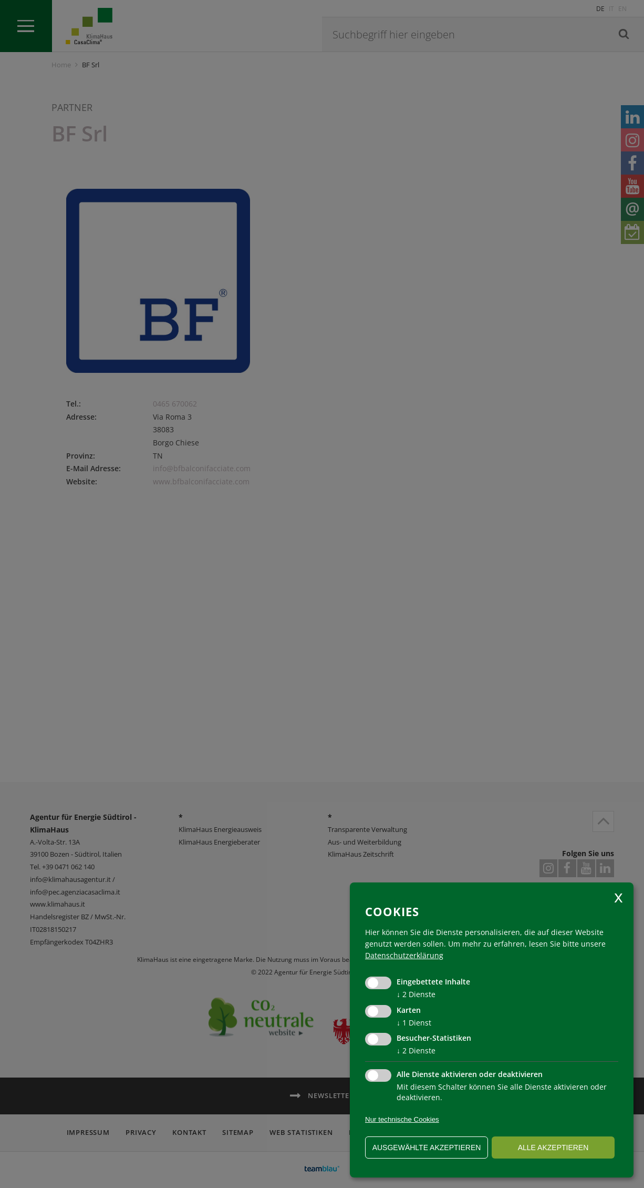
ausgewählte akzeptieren (426, 1147)
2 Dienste (416, 994)
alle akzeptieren (553, 1147)
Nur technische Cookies (402, 1119)
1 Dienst (414, 1023)
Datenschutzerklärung (404, 955)
